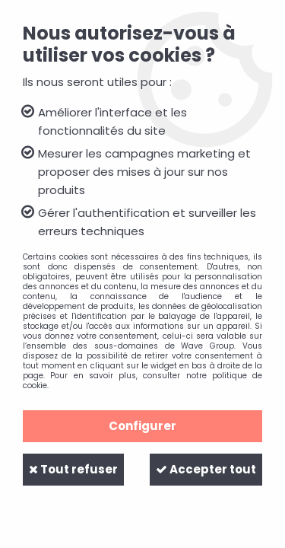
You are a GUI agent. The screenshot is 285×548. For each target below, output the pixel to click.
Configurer (142, 426)
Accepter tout (206, 469)
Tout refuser (73, 469)
